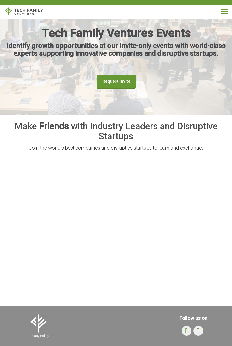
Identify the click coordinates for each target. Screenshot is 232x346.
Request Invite (116, 81)
